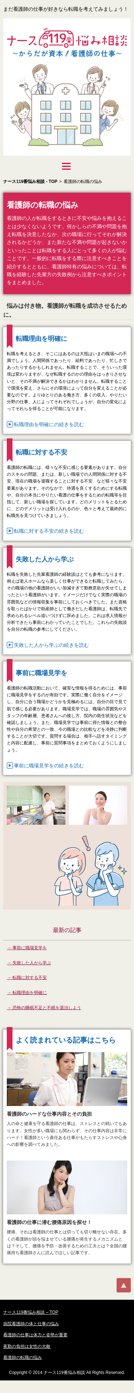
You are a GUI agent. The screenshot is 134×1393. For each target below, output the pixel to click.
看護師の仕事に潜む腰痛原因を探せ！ (49, 1222)
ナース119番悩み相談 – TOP (30, 1312)
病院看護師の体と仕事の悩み (31, 1323)
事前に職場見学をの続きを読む (49, 765)
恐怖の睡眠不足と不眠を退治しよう (47, 1007)
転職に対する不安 (30, 977)
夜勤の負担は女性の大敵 (26, 1346)
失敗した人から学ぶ (32, 962)
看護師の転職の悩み (22, 1357)
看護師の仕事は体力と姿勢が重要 (35, 1334)
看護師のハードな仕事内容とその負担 (49, 1114)
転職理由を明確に (30, 992)
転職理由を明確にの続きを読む (49, 424)
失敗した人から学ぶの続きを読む (51, 645)
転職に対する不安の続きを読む (49, 531)
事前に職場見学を (30, 947)
